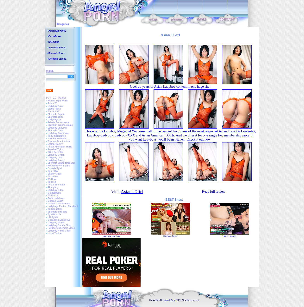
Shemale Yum (55, 117)
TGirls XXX (54, 111)
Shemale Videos (57, 58)
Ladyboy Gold (55, 157)
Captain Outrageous (59, 203)
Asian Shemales (57, 184)
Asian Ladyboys (57, 30)
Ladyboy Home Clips (59, 230)
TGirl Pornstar (55, 152)
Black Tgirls (54, 108)
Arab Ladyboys (56, 198)
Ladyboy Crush (56, 155)
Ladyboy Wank (56, 222)
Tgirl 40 (52, 182)
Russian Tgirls (56, 149)
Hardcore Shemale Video (61, 228)
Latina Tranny (55, 144)
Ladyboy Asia (55, 106)
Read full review (213, 191)
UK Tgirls (53, 217)
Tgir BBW (53, 171)
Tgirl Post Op (55, 214)
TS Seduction (55, 209)
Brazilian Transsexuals (60, 125)
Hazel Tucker (55, 233)
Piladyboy (53, 187)
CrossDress (54, 36)
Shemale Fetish (57, 47)
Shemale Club (55, 130)
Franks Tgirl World (58, 100)
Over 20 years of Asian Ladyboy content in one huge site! (170, 86)
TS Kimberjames (57, 136)
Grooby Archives (57, 138)
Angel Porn (169, 300)
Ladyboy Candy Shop (60, 225)
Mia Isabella (54, 192)
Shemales (53, 42)
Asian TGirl (132, 191)
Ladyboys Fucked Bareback (63, 206)
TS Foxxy (53, 195)
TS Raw (52, 179)
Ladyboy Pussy (56, 160)
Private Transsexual (59, 122)
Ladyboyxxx (54, 119)
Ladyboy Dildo (56, 190)
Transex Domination (59, 141)
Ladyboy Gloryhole (58, 133)
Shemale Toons (57, 53)
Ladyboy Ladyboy (57, 127)
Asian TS (53, 103)
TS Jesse (53, 176)
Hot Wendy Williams (59, 165)
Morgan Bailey (56, 201)
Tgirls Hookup (229, 236)
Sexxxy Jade (55, 173)
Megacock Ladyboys (59, 220)
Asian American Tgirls (60, 146)
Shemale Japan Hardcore (61, 163)
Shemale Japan (56, 114)
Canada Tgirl (55, 168)
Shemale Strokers (57, 211)
